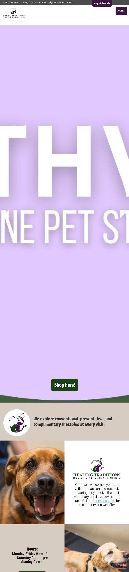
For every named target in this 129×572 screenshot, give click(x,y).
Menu (121, 11)
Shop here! (64, 385)
